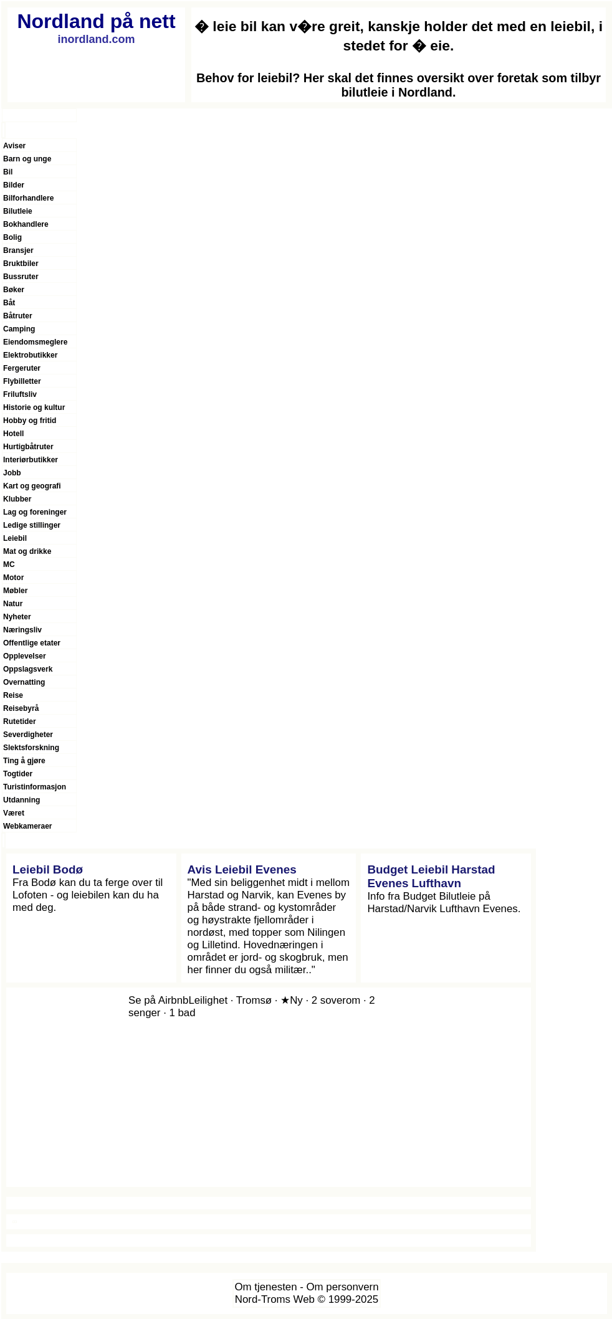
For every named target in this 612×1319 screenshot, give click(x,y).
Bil (7, 172)
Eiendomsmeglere (35, 342)
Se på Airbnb (158, 1000)
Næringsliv (22, 630)
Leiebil (15, 538)
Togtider (17, 773)
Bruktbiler (21, 263)
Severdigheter (28, 734)
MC (9, 564)
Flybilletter (22, 381)
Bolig (12, 237)
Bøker (13, 289)
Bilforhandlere (28, 198)
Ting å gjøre (24, 760)
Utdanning (21, 800)
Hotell (13, 433)
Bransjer (18, 250)
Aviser (14, 145)
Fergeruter (22, 368)
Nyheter (17, 616)
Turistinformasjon (34, 787)
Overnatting (24, 682)
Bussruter (21, 276)
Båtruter (17, 316)
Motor (13, 577)
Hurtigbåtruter (28, 446)
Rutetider (19, 721)
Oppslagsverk (27, 669)
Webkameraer (27, 826)
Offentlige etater (31, 643)
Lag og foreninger (35, 512)
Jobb (12, 473)
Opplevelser (24, 656)
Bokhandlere (26, 224)
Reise (13, 695)
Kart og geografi (32, 486)
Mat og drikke (27, 551)
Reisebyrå (21, 708)
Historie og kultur (34, 407)
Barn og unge (27, 159)
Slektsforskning (31, 747)
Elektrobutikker (30, 355)
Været (13, 813)
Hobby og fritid (29, 420)
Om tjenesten (265, 1287)
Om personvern (343, 1287)
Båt (9, 302)
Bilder (13, 185)
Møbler (15, 590)
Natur (12, 603)
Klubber (17, 499)
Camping (19, 329)
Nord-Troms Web (275, 1299)
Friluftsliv (20, 394)
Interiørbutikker (30, 459)
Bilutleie (17, 211)
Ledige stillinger (31, 525)
